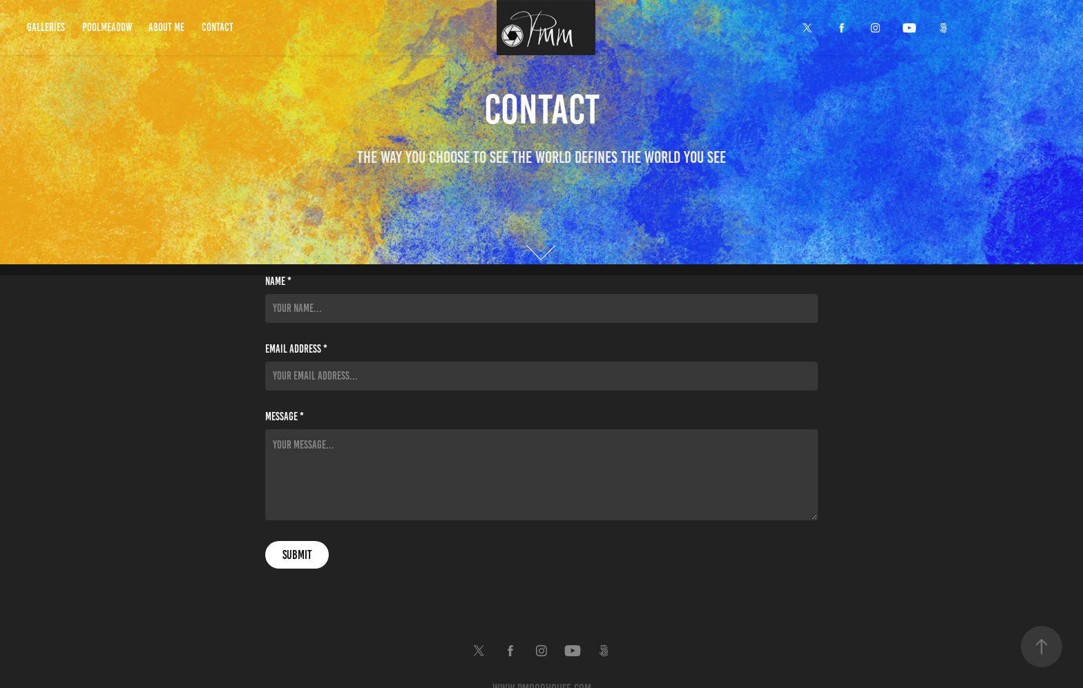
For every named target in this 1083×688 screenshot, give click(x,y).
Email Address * (296, 349)
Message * (284, 416)
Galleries (46, 27)
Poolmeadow (107, 27)
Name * (278, 281)
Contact (217, 27)
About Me (166, 27)
